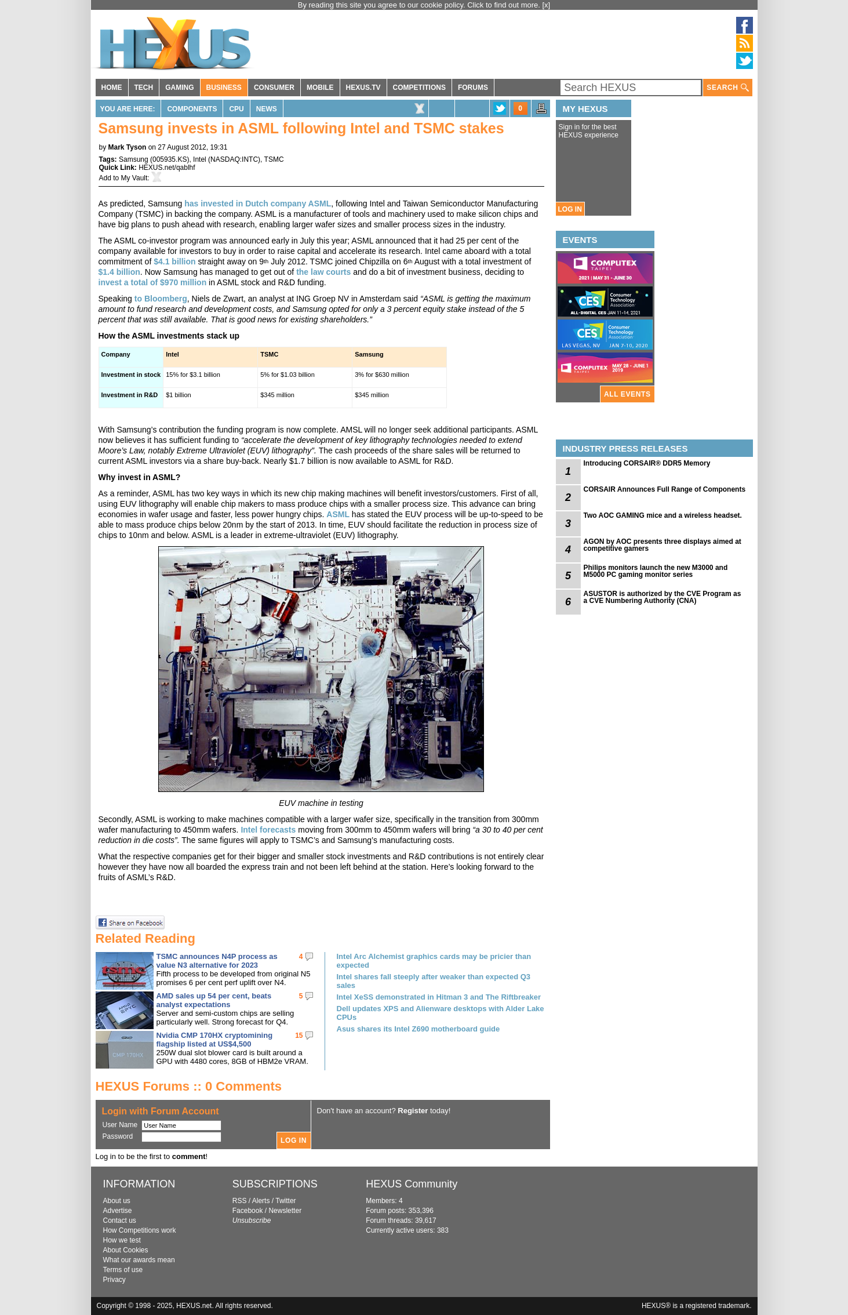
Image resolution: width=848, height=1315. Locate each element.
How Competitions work (139, 1230)
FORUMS (473, 87)
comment (189, 1156)
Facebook (247, 1211)
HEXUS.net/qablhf (167, 168)
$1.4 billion (119, 272)
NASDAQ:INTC (234, 159)
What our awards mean (139, 1260)
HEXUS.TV (363, 87)
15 (299, 1035)
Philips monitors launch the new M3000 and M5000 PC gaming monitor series (656, 571)
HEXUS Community (411, 1184)
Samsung (133, 159)
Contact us (119, 1220)
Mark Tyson (127, 147)
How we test (122, 1240)
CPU (236, 109)
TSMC (274, 159)
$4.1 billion (174, 261)
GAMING (179, 87)
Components (192, 109)
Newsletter (284, 1211)
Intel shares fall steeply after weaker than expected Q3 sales (434, 981)
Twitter (285, 1201)
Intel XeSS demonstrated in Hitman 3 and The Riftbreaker (439, 997)
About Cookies (125, 1250)
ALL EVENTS (627, 394)
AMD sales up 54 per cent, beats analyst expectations (214, 1000)
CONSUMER (274, 87)
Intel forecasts (268, 829)
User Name (120, 1125)
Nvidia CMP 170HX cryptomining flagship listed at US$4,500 (215, 1039)
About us (116, 1201)
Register (413, 1110)
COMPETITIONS (419, 87)
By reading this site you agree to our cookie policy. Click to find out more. (420, 5)
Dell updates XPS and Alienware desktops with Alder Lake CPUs (440, 1013)
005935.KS (169, 159)
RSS (239, 1201)
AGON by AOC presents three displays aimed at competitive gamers (662, 545)
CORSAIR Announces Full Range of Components (665, 489)
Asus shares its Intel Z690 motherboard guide (418, 1029)
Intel (199, 159)
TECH (144, 87)
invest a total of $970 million (153, 282)
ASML (338, 514)
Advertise (117, 1211)
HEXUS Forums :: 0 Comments (189, 1086)
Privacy (114, 1280)
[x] (547, 5)
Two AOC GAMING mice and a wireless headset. (663, 515)
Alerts (261, 1201)
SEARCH (727, 87)
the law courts (323, 272)
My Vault (134, 178)
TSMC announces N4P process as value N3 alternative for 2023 (217, 960)
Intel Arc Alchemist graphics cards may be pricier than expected (434, 960)
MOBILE (320, 87)
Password (118, 1136)
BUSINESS (224, 87)
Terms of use (123, 1270)
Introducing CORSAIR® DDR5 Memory (647, 463)
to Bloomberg (160, 298)
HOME (111, 87)
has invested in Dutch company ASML (257, 203)
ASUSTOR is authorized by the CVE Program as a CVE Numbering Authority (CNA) (662, 597)
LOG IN (570, 209)
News (266, 109)
